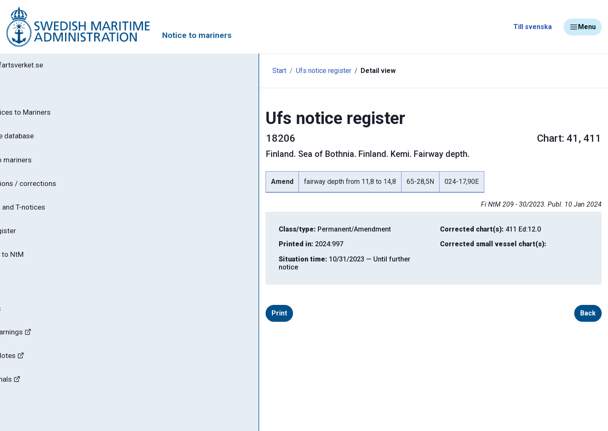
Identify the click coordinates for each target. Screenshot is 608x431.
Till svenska (532, 27)
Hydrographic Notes (45, 368)
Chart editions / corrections (61, 189)
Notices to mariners (48, 164)
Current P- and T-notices (56, 214)
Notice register (40, 239)
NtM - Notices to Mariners (58, 115)
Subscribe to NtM (44, 264)
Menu (583, 27)
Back (574, 305)
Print (192, 305)
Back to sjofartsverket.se (55, 66)
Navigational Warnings (48, 343)
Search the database (49, 140)
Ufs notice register (222, 71)
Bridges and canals (43, 393)
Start (178, 71)
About (25, 289)
